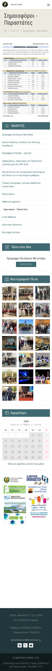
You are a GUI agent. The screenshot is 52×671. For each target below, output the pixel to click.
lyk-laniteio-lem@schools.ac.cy (26, 639)
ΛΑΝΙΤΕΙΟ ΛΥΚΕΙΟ (24, 657)
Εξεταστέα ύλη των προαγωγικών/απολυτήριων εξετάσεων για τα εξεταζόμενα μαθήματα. (23, 174)
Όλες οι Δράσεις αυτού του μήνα (26, 463)
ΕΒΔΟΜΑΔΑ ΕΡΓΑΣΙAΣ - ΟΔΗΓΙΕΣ (16, 153)
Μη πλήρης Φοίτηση (11, 232)
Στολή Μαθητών (9, 217)
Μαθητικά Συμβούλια (11, 201)
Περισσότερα (26, 264)
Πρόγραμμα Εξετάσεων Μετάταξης (17, 134)
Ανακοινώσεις (8, 194)
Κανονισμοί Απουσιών (12, 224)
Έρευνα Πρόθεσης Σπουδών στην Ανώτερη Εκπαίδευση (21, 144)
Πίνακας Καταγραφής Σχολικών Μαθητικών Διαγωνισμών (21, 185)
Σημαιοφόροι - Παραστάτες (15, 209)
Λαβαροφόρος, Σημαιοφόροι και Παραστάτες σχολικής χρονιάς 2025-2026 (22, 163)
